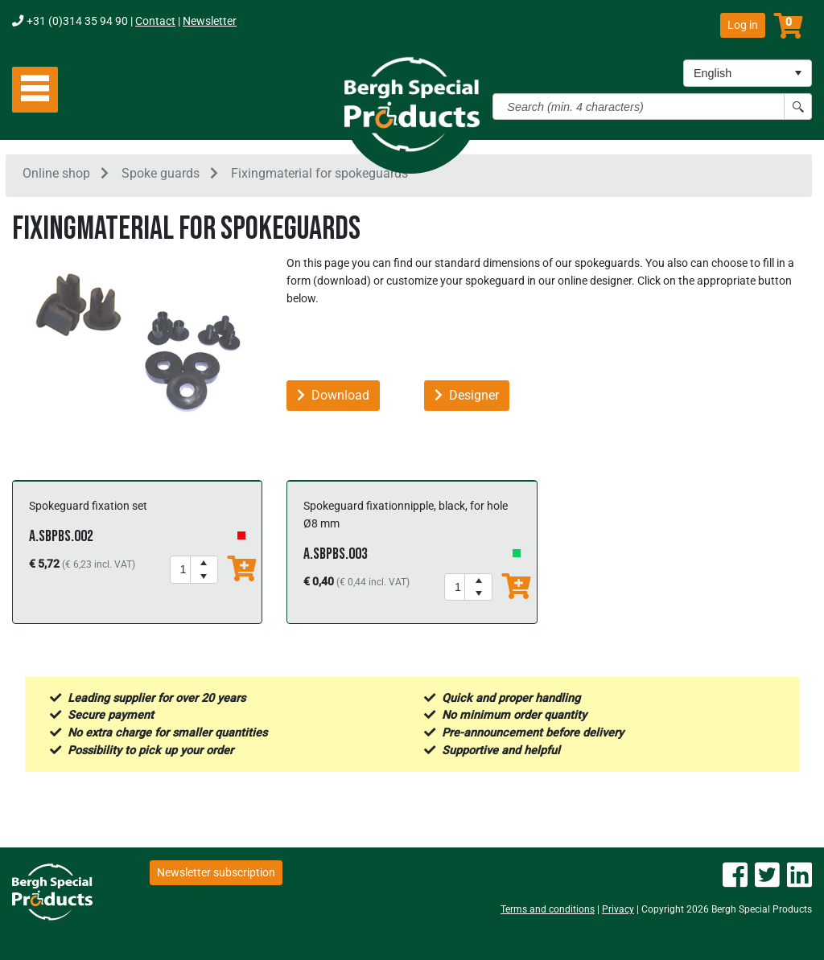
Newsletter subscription (216, 872)
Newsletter (210, 21)
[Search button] (798, 106)
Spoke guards (161, 175)
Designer (467, 398)
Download (333, 398)
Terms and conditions (548, 909)
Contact (155, 21)
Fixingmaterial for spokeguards (319, 175)
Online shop (56, 175)
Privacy (618, 909)
